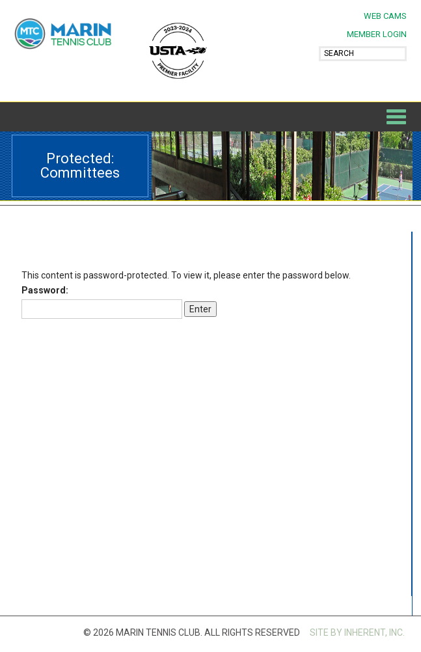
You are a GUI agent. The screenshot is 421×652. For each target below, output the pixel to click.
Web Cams (385, 16)
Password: (101, 302)
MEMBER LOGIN (377, 34)
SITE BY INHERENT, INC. (357, 632)
